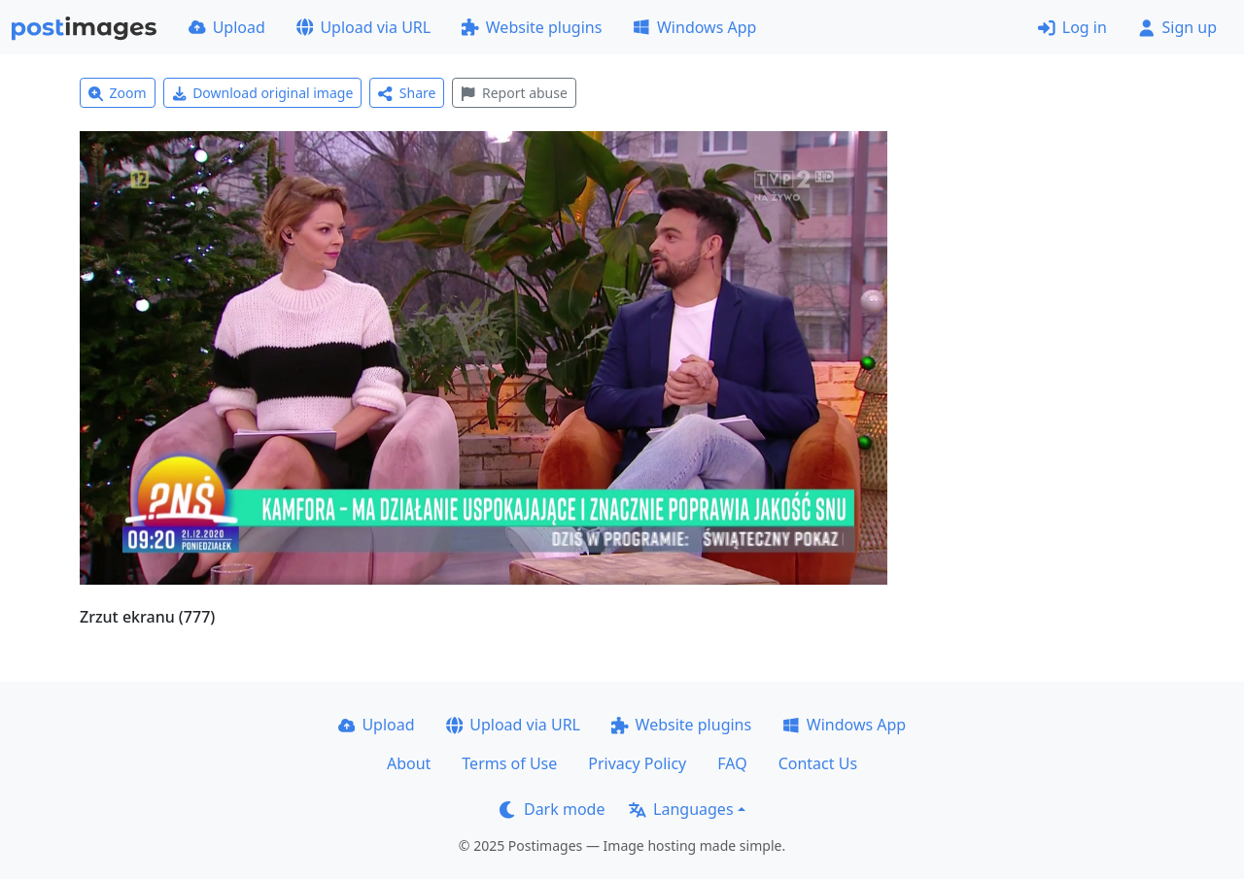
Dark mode (552, 809)
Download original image (263, 93)
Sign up (1177, 27)
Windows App (694, 27)
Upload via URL (363, 27)
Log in (1072, 27)
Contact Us (817, 763)
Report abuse (514, 93)
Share (406, 93)
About (409, 763)
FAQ (731, 763)
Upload (227, 27)
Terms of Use (509, 763)
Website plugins (532, 27)
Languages (681, 809)
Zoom (117, 93)
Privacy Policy (637, 763)
